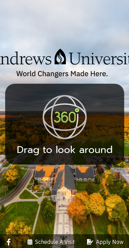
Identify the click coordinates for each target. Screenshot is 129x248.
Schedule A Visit (51, 241)
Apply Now (105, 241)
